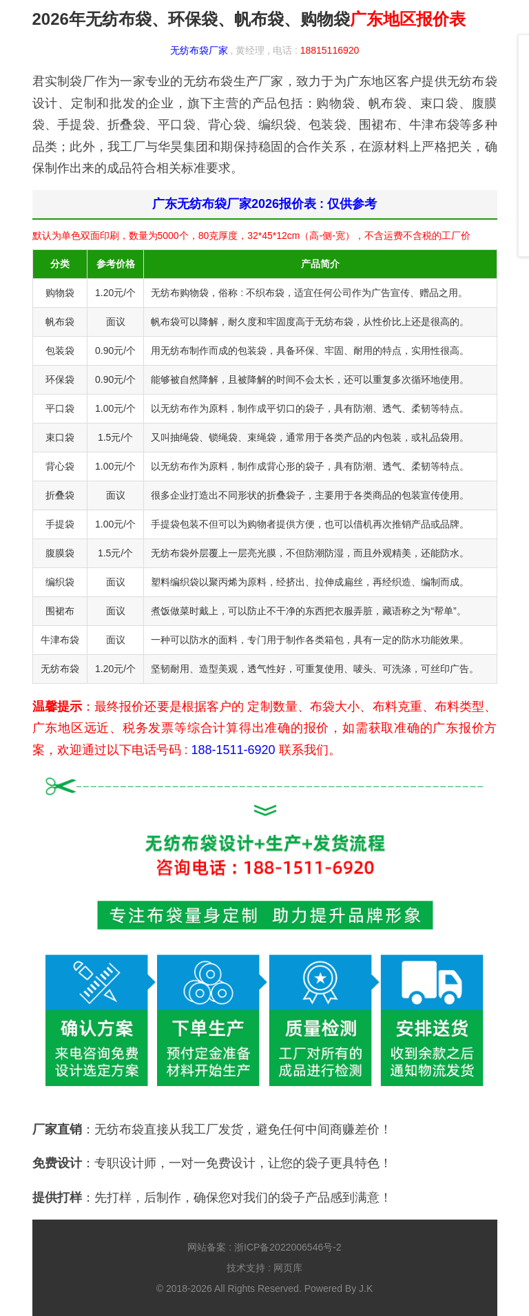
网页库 (287, 1267)
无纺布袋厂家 (199, 50)
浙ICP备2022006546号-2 (288, 1247)
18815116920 (330, 50)
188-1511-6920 (233, 750)
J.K (366, 1288)
